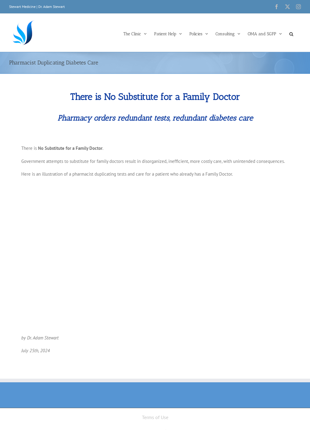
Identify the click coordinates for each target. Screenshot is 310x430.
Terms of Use (155, 417)
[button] (291, 33)
